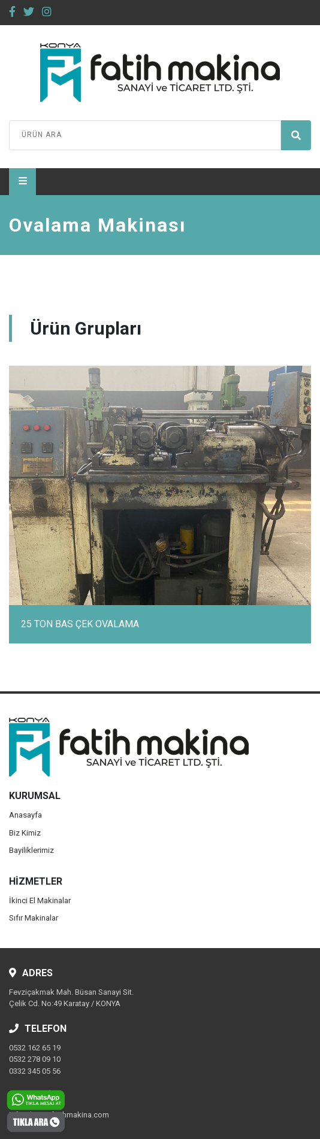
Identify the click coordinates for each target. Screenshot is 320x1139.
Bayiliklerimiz (31, 850)
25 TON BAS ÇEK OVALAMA (80, 624)
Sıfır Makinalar (33, 917)
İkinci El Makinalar (40, 900)
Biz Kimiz (25, 832)
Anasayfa (25, 814)
